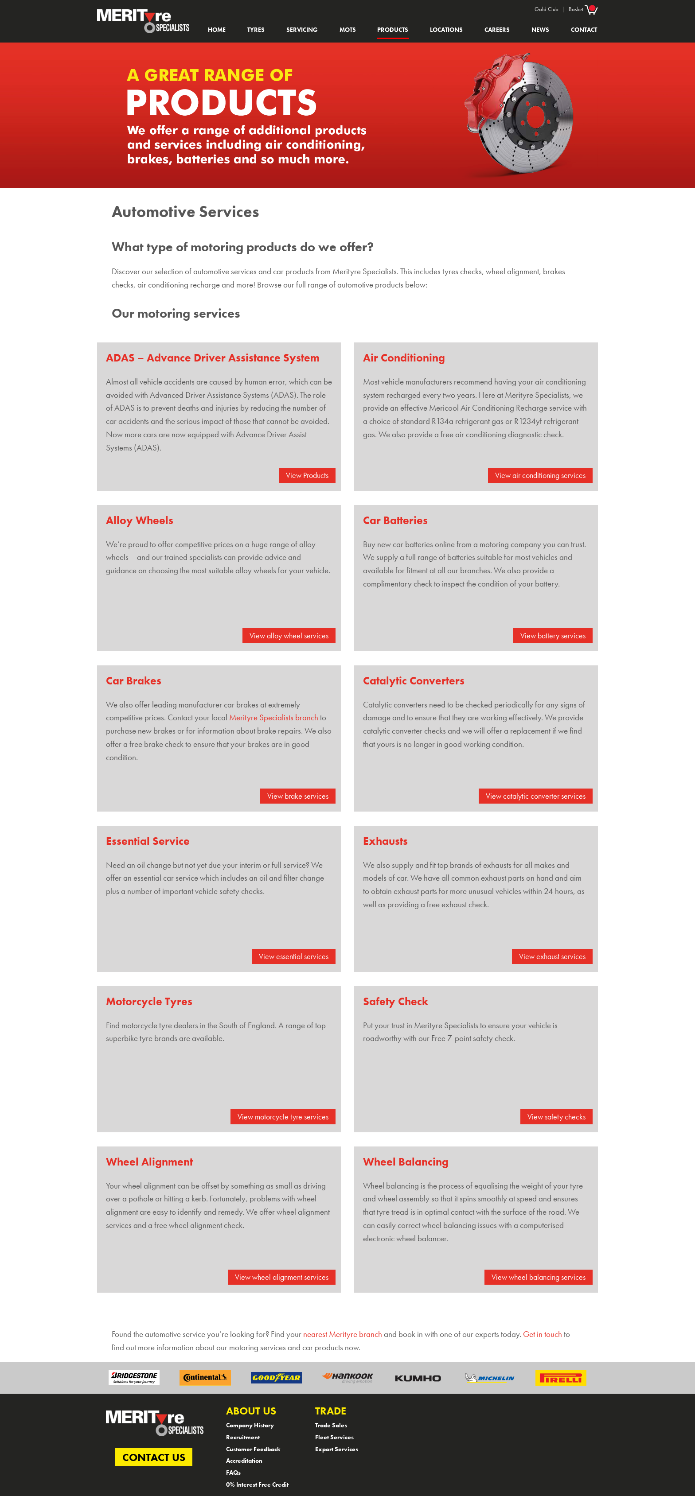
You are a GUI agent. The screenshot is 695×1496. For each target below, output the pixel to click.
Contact (584, 30)
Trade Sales (331, 1425)
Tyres (256, 30)
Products (392, 30)
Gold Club (546, 9)
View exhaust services (552, 956)
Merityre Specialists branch (273, 717)
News (540, 30)
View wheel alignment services (281, 1277)
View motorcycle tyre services (283, 1116)
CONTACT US (153, 1457)
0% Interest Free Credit (257, 1484)
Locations (446, 30)
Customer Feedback (253, 1449)
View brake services (297, 796)
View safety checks (556, 1116)
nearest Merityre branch (342, 1334)
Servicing (302, 30)
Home (217, 30)
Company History (250, 1425)
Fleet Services (334, 1437)
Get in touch (542, 1334)
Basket (583, 9)
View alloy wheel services (289, 635)
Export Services (336, 1449)
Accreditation (244, 1461)
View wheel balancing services (539, 1277)
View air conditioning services (540, 475)
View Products (307, 475)
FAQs (233, 1473)
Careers (497, 30)
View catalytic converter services (536, 796)
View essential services (293, 956)
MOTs (348, 30)
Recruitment (243, 1437)
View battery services (553, 635)
